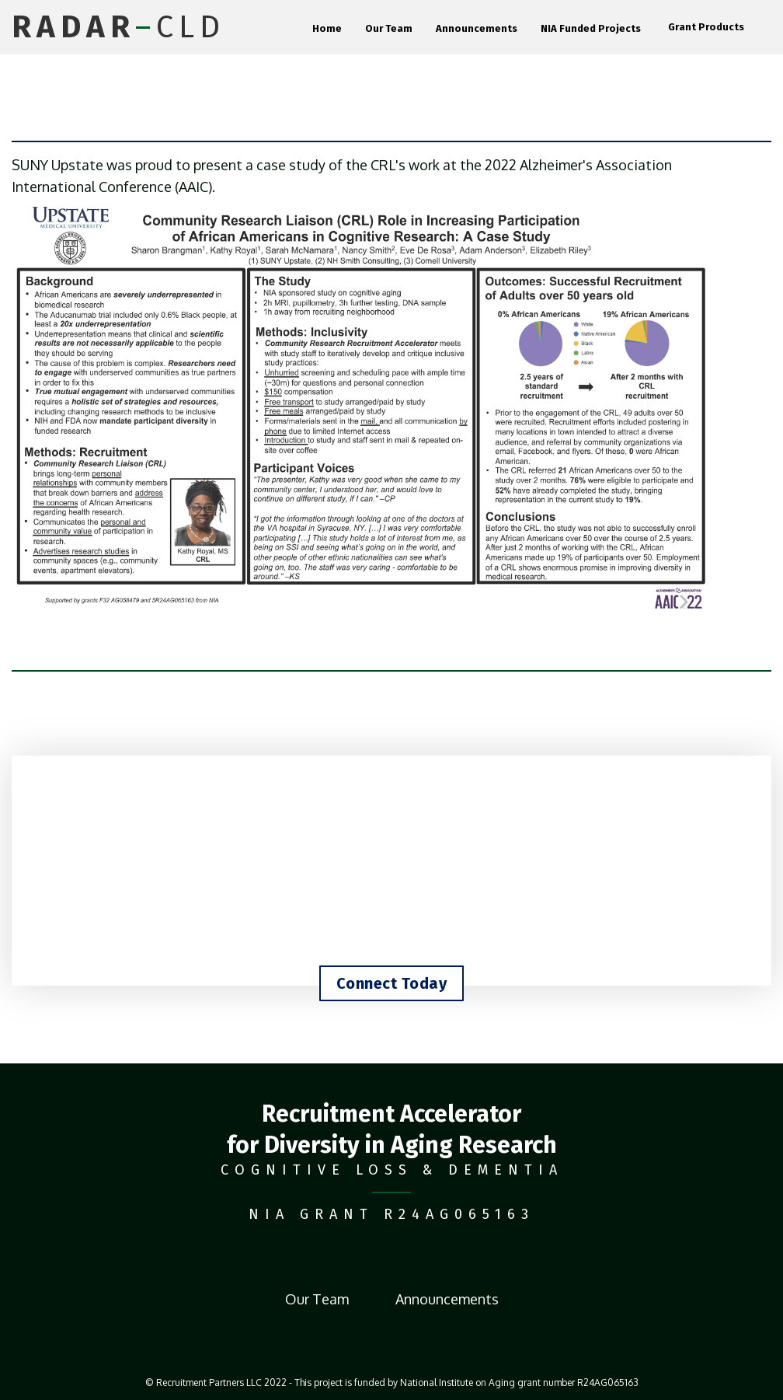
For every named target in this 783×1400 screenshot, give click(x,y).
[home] (118, 27)
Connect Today (391, 983)
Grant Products (706, 27)
